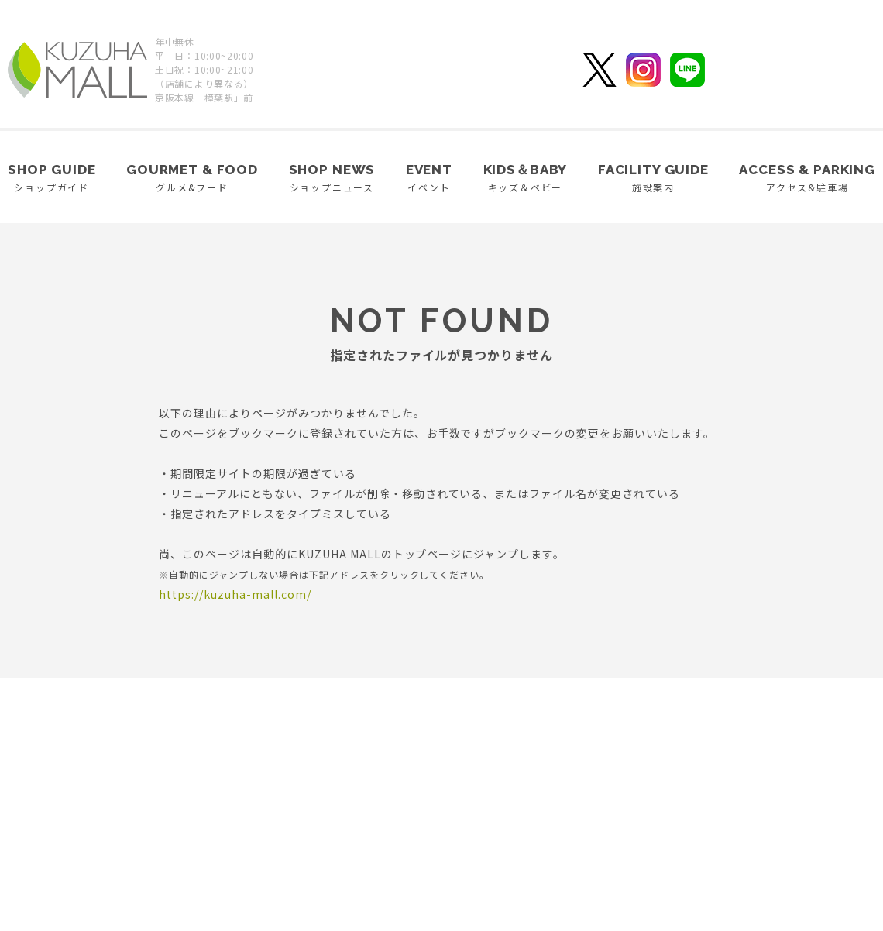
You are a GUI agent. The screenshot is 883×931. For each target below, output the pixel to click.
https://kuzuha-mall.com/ (235, 594)
